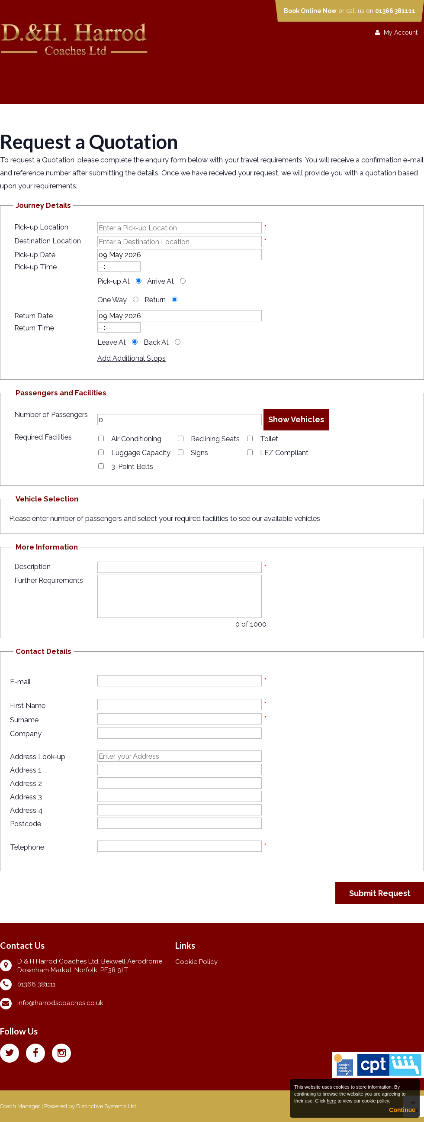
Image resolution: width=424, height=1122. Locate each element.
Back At (156, 342)
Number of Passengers (51, 414)
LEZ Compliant (284, 452)
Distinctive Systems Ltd (106, 1106)
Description (32, 566)
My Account (396, 32)
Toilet (269, 438)
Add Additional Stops (131, 358)
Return (155, 299)
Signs (199, 452)
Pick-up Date (34, 254)
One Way (112, 299)
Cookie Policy (196, 962)
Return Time (34, 327)
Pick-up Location (41, 227)
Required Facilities (43, 437)
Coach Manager (20, 1106)
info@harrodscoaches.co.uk (60, 1003)
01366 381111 (395, 10)
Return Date (33, 315)
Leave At (111, 342)
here (331, 1100)
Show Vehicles (296, 419)
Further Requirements (48, 580)
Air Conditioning (136, 438)
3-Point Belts (132, 466)
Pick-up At (113, 281)
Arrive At (160, 281)
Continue (402, 1109)
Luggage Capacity (140, 452)
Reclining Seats (215, 438)
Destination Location (47, 240)
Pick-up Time (35, 266)
